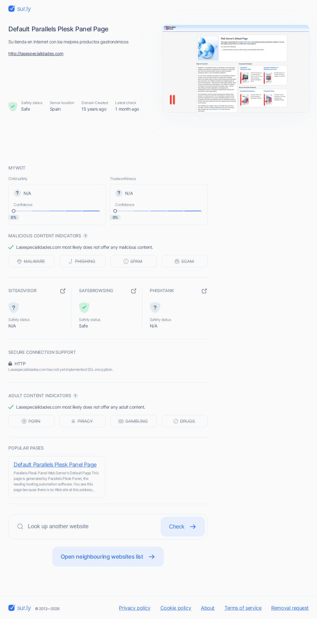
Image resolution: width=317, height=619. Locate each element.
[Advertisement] (158, 138)
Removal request (290, 608)
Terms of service (242, 608)
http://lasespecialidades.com (35, 53)
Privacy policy (134, 608)
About (208, 608)
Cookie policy (175, 608)
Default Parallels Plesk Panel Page (55, 464)
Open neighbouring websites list (108, 556)
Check (183, 526)
